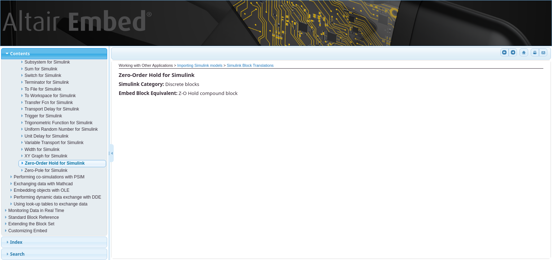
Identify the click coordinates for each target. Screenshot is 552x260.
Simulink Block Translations (250, 65)
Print (534, 52)
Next (512, 52)
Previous (504, 52)
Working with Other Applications (146, 65)
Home (523, 52)
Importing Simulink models (199, 65)
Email (542, 52)
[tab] (54, 53)
